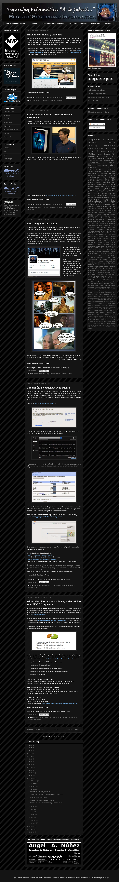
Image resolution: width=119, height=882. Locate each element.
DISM (90, 265)
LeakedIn (99, 303)
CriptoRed (65, 717)
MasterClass (112, 305)
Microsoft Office (93, 227)
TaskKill (94, 327)
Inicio (56, 729)
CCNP (105, 285)
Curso (104, 163)
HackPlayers (8, 122)
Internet (99, 161)
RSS (99, 255)
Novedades (111, 253)
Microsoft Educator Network (98, 184)
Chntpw (110, 289)
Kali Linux (112, 270)
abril (32, 817)
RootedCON (111, 276)
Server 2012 (110, 179)
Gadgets (108, 296)
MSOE (95, 272)
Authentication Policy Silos (106, 281)
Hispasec (105, 225)
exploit (103, 280)
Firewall (106, 267)
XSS (89, 280)
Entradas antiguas (74, 729)
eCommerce (73, 717)
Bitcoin (101, 283)
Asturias (36, 373)
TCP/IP (108, 242)
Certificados (111, 192)
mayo (32, 814)
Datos (97, 203)
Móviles (101, 253)
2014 (31, 778)
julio (32, 809)
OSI (5, 151)
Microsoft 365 (93, 223)
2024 (31, 750)
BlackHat (113, 283)
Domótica (106, 294)
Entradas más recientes (36, 729)
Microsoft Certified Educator (101, 178)
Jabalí (107, 301)
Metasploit (101, 272)
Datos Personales (105, 203)
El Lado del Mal (9, 112)
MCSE (113, 181)
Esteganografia (98, 267)
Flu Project (7, 126)
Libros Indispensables (97, 165)
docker (90, 328)
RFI (97, 319)
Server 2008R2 (94, 206)
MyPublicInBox (93, 274)
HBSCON (96, 298)
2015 (31, 775)
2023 (31, 753)
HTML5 (101, 298)
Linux (113, 208)
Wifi (89, 233)
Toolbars (99, 327)
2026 (31, 745)
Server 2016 (109, 156)
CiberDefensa (111, 220)
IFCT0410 (100, 299)
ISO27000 (91, 238)
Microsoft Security (62, 207)
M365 (90, 272)
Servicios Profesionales (78, 23)
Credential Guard (110, 246)
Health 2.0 (109, 298)
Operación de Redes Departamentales (101, 312)
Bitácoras (42, 373)
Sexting (94, 323)
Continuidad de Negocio (101, 290)
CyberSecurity (111, 233)
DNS (113, 212)
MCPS (90, 194)
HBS (113, 203)
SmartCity (107, 323)
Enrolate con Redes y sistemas (44, 34)
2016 (31, 773)
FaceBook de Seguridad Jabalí (98, 97)
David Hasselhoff (109, 265)
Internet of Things (93, 301)
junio (32, 812)
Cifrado (35, 717)
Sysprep (104, 325)
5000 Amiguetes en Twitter (42, 223)
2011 (31, 832)
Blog (47, 373)
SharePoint (100, 323)
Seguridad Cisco (109, 205)
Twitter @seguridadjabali (96, 90)
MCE (113, 183)
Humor (103, 152)
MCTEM (105, 303)
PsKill (113, 317)
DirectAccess (98, 294)
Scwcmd (90, 321)
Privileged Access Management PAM (99, 317)
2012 (31, 829)
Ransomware (111, 229)
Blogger (112, 197)
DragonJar (91, 221)
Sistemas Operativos (57, 100)
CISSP (105, 259)
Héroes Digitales (106, 248)
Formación (109, 145)
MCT (113, 154)
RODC (105, 276)
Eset (96, 221)
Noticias (46, 100)
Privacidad (106, 188)
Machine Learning (101, 305)
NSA (106, 253)
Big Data (102, 233)
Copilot (90, 263)
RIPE (5, 155)
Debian (90, 267)
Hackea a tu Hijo (101, 199)
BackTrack (102, 220)
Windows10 (105, 186)
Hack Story (111, 235)
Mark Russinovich (43, 207)
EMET (103, 296)
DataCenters (108, 292)
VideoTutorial (111, 257)
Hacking (92, 142)
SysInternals (111, 255)
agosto (33, 806)
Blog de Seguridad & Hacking (16, 23)
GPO (90, 199)
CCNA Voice (100, 246)
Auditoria (95, 233)
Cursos (92, 148)
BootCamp (91, 246)
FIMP (100, 225)
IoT (104, 301)
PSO (102, 314)
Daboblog (91, 214)
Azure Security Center (106, 244)
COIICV (100, 289)
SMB (114, 319)
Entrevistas (101, 208)
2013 (31, 826)
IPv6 (108, 299)
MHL (109, 303)
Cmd (113, 188)
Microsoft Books (109, 216)
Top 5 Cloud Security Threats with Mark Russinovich (46, 794)
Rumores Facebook (95, 181)
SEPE (110, 319)
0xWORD (7, 133)
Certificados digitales (105, 212)
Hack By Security (109, 214)
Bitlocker (106, 283)
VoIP (110, 231)
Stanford (113, 323)
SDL (107, 319)
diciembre (34, 781)
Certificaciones (103, 158)
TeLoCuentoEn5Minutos (95, 257)
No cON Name (103, 274)
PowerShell (101, 192)
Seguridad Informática (68, 585)
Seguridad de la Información (51, 585)
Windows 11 (111, 327)
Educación (106, 195)
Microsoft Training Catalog (97, 218)
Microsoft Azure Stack (95, 307)
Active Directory (94, 171)
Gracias (52, 373)
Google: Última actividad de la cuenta (48, 387)
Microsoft (53, 207)
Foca (96, 235)
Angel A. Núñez (41, 97)
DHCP (90, 248)
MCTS (98, 205)
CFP (112, 285)
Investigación (105, 270)
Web (114, 231)
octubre (33, 786)
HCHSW (91, 205)
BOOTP (90, 283)
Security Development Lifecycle (102, 321)
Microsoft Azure (109, 161)
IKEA (104, 299)
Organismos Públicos (94, 314)
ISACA (113, 268)
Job (42, 100)
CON (103, 289)
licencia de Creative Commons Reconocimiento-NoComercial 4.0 (11, 211)
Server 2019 (92, 278)
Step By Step (97, 325)
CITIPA (95, 289)
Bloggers (105, 171)
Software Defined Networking (98, 231)
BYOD (96, 283)
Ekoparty (95, 225)
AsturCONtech (92, 281)
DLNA (102, 292)
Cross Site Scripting (100, 263)
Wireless (112, 278)
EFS (100, 296)
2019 (31, 764)
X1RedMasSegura (94, 201)
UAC (103, 327)
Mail (40, 585)
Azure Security (94, 188)
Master (99, 238)
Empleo (90, 235)
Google (35, 585)
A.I (100, 259)
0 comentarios (57, 97)
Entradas (94, 124)
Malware (112, 163)
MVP (96, 216)
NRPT (109, 308)
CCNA (106, 201)
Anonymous (92, 208)
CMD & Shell (95, 23)
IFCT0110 (105, 268)
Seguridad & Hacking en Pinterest (100, 101)
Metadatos (101, 250)
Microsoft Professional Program (105, 252)
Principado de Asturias (97, 173)
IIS (110, 268)
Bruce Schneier (99, 285)
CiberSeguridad (93, 177)
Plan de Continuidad (109, 316)
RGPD (100, 319)
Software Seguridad (108, 206)
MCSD (113, 195)
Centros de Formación (99, 210)
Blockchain (91, 285)
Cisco (98, 186)
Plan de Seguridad (101, 194)
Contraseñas (112, 290)
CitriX (113, 289)
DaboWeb (7, 119)
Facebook (112, 175)
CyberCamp (111, 263)
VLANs (107, 278)
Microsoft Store (106, 227)
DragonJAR (7, 137)
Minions (90, 308)
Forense (98, 214)
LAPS (94, 303)
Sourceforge (8, 159)
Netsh (101, 310)
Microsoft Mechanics (109, 307)
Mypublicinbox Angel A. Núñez (98, 112)
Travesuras (93, 170)
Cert (106, 289)
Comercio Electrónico (46, 717)
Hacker (113, 201)
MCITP (113, 199)
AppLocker (91, 244)
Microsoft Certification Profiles (98, 197)
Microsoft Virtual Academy (101, 167)
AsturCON (112, 280)
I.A (98, 268)
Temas (34, 23)
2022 (31, 756)
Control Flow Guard (94, 292)
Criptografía (57, 717)
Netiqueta (95, 310)
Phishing (101, 316)
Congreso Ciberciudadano (106, 261)
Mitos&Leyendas (98, 308)
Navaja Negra (102, 240)
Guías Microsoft (110, 221)
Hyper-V (91, 203)
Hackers (108, 23)
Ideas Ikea (112, 299)
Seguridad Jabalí (66, 373)
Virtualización (92, 259)
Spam (99, 278)
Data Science (97, 265)
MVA (104, 177)
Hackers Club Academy (106, 236)
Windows (92, 158)
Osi (89, 255)
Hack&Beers (97, 248)
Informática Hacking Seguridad (53, 23)
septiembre (34, 789)
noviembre (34, 784)
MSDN (113, 303)
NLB (105, 308)
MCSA (98, 163)
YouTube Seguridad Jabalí (97, 94)
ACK (107, 280)
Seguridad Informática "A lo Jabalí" (11, 206)
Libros (98, 183)
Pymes (112, 170)
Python (90, 319)
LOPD (108, 208)
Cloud (35, 207)
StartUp (90, 325)
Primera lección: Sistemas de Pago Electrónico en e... (47, 803)
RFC (94, 319)
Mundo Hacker (93, 253)
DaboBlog (7, 115)
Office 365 (112, 310)
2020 (31, 762)
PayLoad (95, 316)
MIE (89, 210)
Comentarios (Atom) (58, 736)
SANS (104, 319)
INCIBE (6, 148)
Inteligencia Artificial (94, 270)
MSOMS (90, 305)
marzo (33, 820)
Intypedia (100, 301)
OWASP (106, 310)
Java (110, 301)
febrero (33, 823)
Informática (36, 100)
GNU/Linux (102, 235)
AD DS (95, 220)
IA (100, 268)
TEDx (113, 242)
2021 (31, 759)
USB (102, 278)
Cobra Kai (91, 290)
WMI (106, 327)
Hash (104, 298)
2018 (31, 767)
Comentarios (95, 128)
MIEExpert (112, 225)
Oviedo (58, 373)
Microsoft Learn (110, 272)
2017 (31, 770)
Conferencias (93, 156)
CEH (109, 285)
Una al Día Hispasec (11, 130)
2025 (31, 748)
